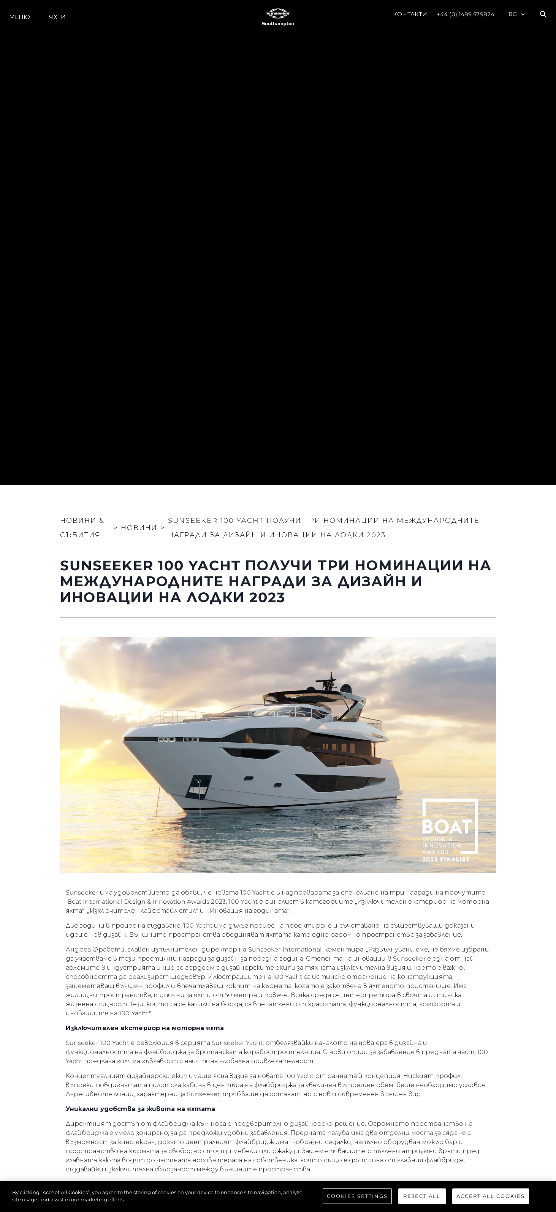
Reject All (421, 1204)
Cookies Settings (357, 1204)
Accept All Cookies (490, 1204)
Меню (19, 17)
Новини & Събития (82, 527)
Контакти (410, 14)
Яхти (57, 17)
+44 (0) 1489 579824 (465, 14)
